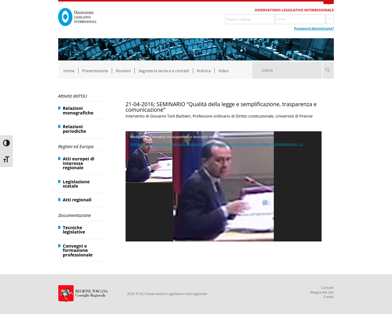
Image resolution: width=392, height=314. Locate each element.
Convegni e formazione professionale (77, 250)
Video (223, 70)
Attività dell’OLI (72, 96)
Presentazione (95, 70)
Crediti (328, 296)
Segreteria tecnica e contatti (163, 70)
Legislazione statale (76, 184)
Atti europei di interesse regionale (78, 163)
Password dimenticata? (314, 28)
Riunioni (123, 70)
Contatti (327, 287)
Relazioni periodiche (74, 129)
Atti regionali (77, 200)
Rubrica (204, 70)
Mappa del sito (322, 292)
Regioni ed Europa (75, 146)
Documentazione (74, 215)
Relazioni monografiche (78, 110)
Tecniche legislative (74, 230)
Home (68, 70)
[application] (224, 186)
